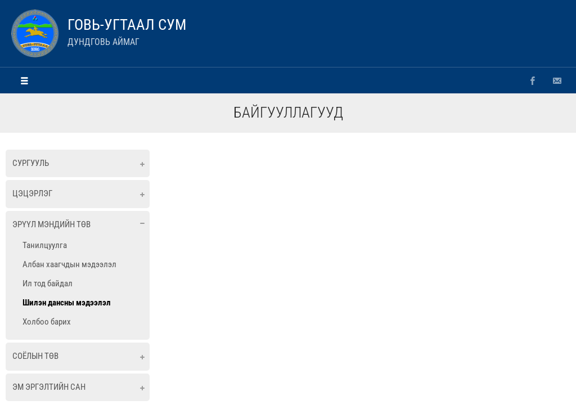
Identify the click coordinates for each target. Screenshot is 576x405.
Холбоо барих (46, 322)
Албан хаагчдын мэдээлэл (69, 264)
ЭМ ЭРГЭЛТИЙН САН (49, 387)
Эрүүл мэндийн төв (51, 224)
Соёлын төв (35, 356)
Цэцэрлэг (32, 193)
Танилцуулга (44, 245)
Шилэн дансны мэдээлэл (66, 303)
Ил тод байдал (47, 283)
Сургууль (30, 163)
